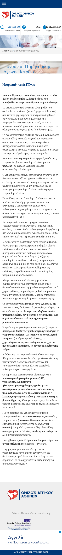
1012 (38, 27)
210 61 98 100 (14, 27)
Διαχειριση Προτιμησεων (31, 552)
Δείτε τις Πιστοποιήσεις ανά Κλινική (30, 513)
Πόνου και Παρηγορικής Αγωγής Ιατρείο (27, 69)
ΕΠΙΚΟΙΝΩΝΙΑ (53, 27)
